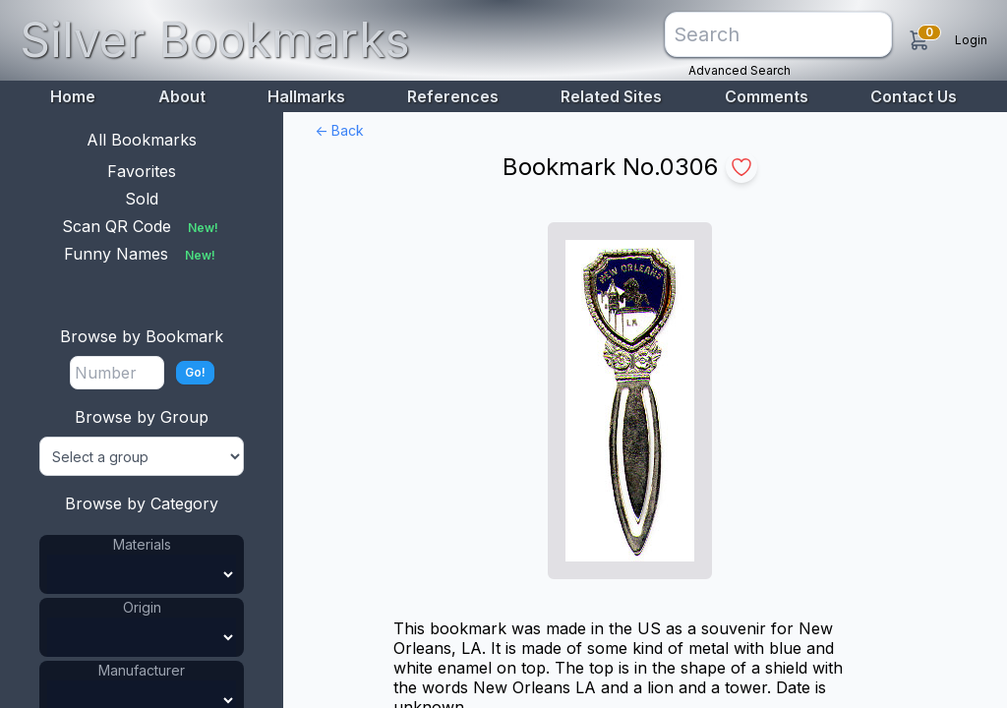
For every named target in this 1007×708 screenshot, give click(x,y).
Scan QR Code (142, 226)
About (182, 96)
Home (72, 96)
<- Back (339, 130)
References (453, 96)
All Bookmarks (142, 139)
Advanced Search (739, 70)
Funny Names (141, 254)
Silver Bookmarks (215, 40)
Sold (141, 198)
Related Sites (611, 96)
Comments (766, 96)
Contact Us (913, 96)
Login (971, 39)
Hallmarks (306, 96)
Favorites (141, 171)
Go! (195, 372)
